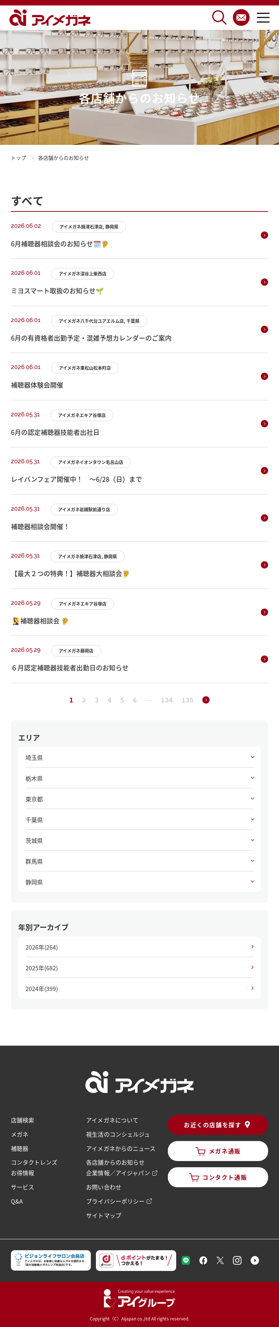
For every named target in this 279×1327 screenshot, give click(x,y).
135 (188, 699)
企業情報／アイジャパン (118, 1171)
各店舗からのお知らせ (115, 1161)
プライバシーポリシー (115, 1199)
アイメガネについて (112, 1120)
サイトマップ (103, 1213)
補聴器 (19, 1147)
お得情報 (22, 1171)
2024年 (41, 988)
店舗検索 (22, 1120)
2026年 (41, 947)
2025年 (41, 967)
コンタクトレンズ (34, 1161)
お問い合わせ (103, 1185)
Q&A (17, 1199)
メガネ (19, 1133)
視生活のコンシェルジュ (118, 1133)
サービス (22, 1185)
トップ (18, 157)
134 (167, 699)
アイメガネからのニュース (120, 1147)
